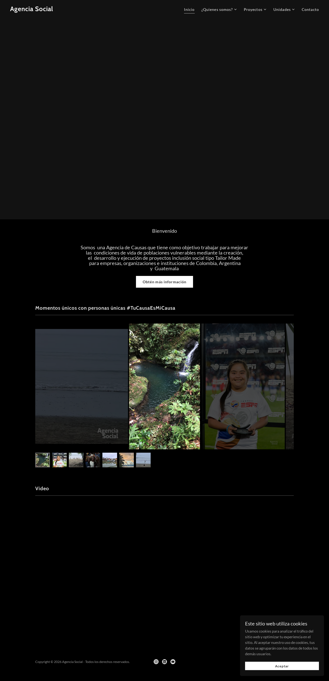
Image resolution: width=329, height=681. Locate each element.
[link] (31, 9)
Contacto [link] (310, 9)
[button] (219, 9)
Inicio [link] (189, 9)
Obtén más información (165, 281)
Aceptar (282, 666)
